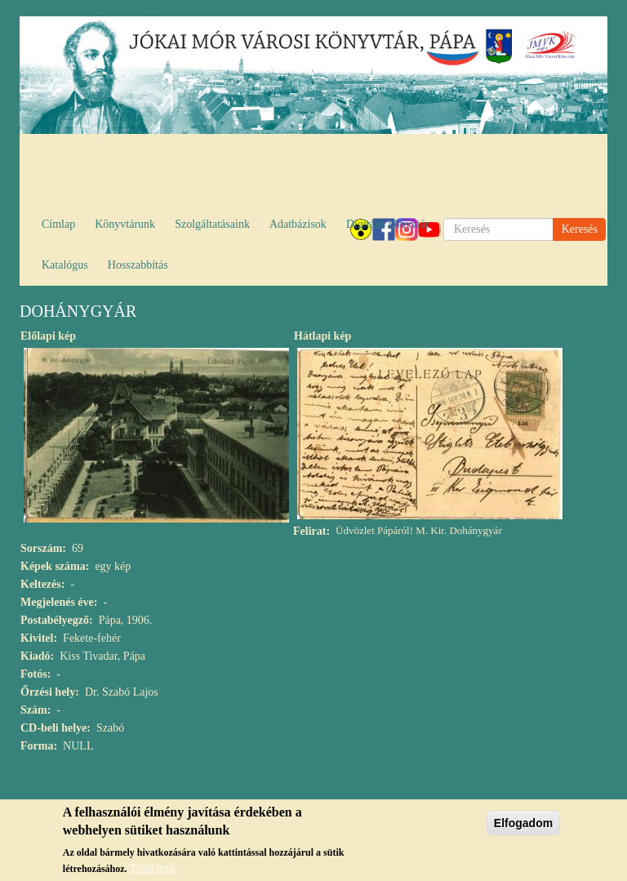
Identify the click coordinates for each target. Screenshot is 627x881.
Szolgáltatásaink (212, 224)
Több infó (153, 872)
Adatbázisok (298, 224)
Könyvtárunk (125, 224)
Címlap (58, 224)
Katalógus (65, 265)
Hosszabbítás (138, 265)
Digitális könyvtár (387, 224)
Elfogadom (523, 827)
